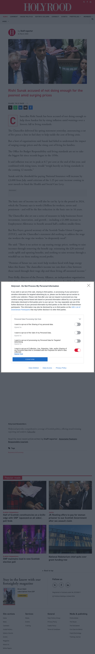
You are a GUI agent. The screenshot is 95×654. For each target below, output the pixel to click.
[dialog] (47, 327)
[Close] (89, 286)
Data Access (47, 368)
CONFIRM (30, 359)
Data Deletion (34, 368)
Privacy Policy (61, 368)
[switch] (77, 324)
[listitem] (47, 319)
